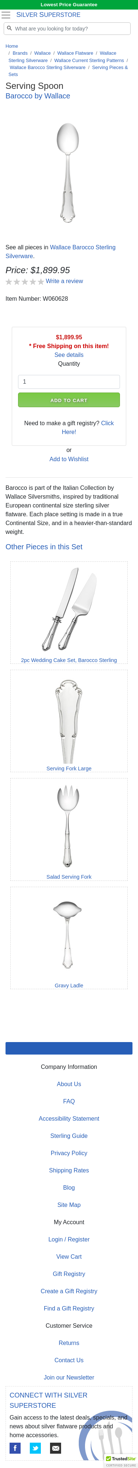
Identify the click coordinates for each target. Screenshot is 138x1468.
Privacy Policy (69, 1153)
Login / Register (68, 1239)
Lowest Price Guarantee (69, 4)
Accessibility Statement (69, 1119)
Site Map (69, 1205)
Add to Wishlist (69, 459)
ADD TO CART (69, 400)
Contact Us (69, 1360)
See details (69, 355)
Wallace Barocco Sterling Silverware (48, 67)
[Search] (67, 28)
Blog (69, 1188)
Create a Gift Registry (69, 1291)
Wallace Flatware (75, 53)
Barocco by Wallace (38, 96)
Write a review (64, 281)
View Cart (69, 1257)
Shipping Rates (69, 1170)
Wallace (42, 53)
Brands (20, 53)
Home (12, 46)
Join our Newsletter (69, 1377)
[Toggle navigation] (5, 15)
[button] (121, 1461)
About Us (69, 1084)
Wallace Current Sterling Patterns (89, 60)
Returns (69, 1343)
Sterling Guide (69, 1136)
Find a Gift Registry (69, 1308)
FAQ (69, 1101)
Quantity (69, 364)
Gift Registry (69, 1274)
